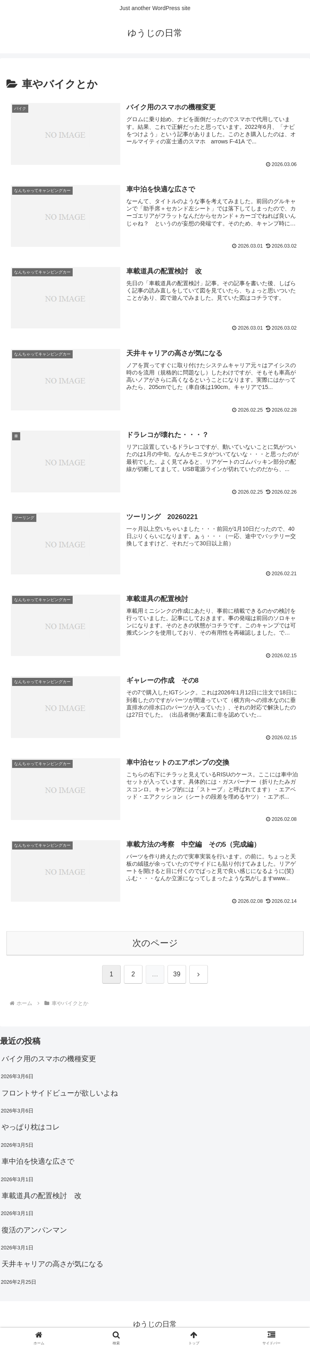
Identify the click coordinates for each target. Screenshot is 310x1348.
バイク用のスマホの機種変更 (49, 1059)
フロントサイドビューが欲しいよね (60, 1093)
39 (176, 975)
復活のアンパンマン (34, 1230)
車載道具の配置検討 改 (42, 1196)
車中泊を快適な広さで (38, 1162)
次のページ (155, 943)
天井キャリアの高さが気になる (52, 1265)
